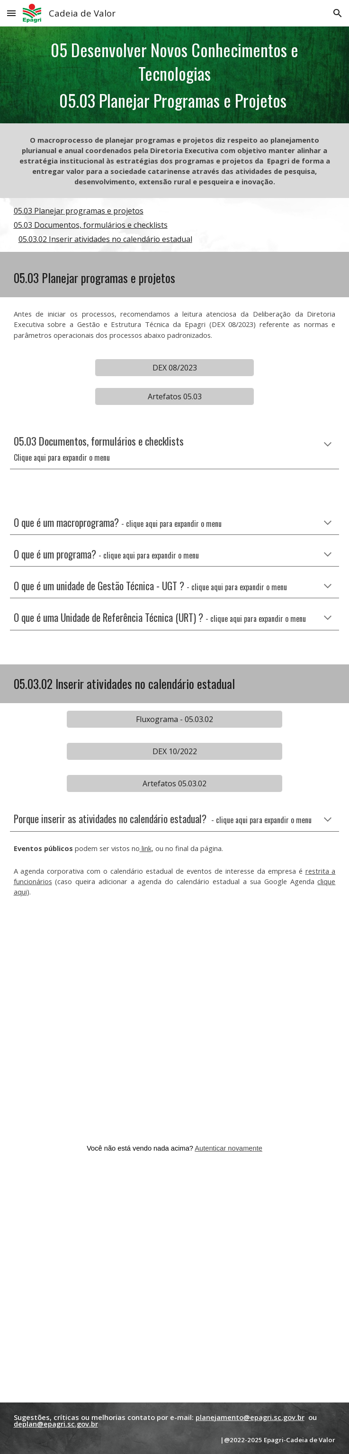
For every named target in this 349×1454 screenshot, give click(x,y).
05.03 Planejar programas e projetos (78, 211)
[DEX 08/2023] (174, 367)
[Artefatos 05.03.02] (174, 783)
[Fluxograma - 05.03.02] (174, 719)
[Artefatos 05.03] (174, 396)
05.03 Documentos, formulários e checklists (91, 225)
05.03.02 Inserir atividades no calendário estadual (105, 239)
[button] (11, 13)
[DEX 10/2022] (174, 751)
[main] (175, 75)
